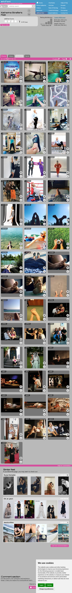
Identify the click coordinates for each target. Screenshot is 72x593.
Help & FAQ (64, 3)
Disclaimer (64, 10)
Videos (38, 8)
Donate (63, 5)
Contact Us (64, 13)
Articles (51, 5)
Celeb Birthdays (53, 10)
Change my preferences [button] (46, 589)
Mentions (39, 10)
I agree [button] (41, 585)
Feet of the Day (53, 8)
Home (41, 3)
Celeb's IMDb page (59, 17)
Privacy (63, 8)
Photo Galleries (41, 5)
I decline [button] (49, 585)
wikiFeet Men (40, 13)
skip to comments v (64, 465)
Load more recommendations (60, 545)
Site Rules (52, 3)
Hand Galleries (53, 13)
